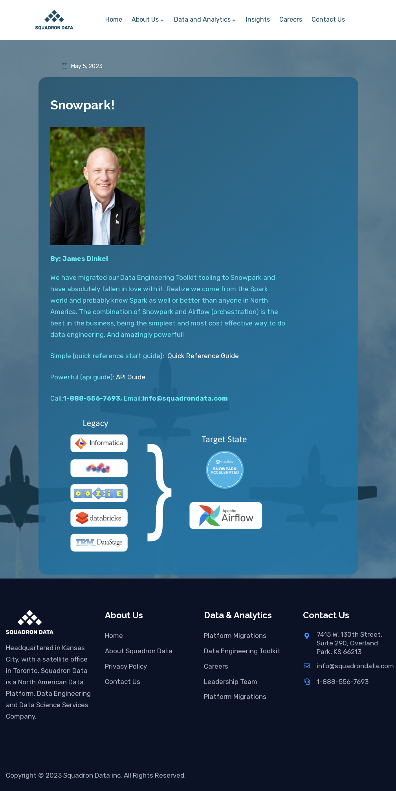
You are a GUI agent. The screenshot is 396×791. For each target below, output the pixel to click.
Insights (258, 19)
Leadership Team (230, 682)
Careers (290, 19)
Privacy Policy (126, 666)
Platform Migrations (235, 635)
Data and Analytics (202, 19)
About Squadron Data (138, 651)
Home (113, 19)
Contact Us (328, 19)
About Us (145, 19)
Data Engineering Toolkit (242, 651)
